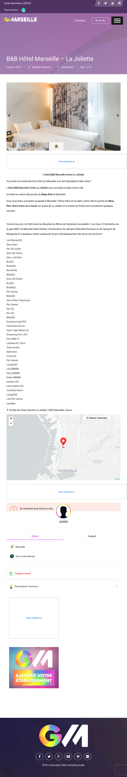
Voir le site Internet (25, 556)
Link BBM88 (12, 369)
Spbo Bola (11, 351)
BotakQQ (11, 266)
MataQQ (10, 274)
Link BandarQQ (14, 240)
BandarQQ (11, 270)
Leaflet (117, 479)
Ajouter (100, 20)
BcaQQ (10, 261)
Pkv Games (12, 291)
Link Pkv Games (14, 399)
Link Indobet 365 (15, 386)
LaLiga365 (11, 364)
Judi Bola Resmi (14, 390)
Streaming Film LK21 (17, 334)
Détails (35, 536)
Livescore (11, 356)
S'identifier (80, 20)
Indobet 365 (12, 381)
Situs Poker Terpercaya (18, 300)
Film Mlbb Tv (13, 339)
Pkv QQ (10, 309)
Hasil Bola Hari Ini (15, 326)
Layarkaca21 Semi (15, 343)
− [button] (11, 423)
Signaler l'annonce (39, 67)
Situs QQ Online (14, 253)
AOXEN (63, 521)
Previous (11, 115)
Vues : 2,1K (85, 67)
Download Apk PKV (16, 321)
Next (115, 115)
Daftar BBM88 (13, 377)
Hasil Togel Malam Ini (17, 330)
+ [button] (11, 418)
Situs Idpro (12, 244)
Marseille (20, 547)
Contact (92, 536)
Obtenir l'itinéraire (96, 418)
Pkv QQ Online (13, 249)
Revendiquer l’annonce (63, 586)
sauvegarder (65, 67)
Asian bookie (13, 347)
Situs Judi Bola (14, 257)
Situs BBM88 (13, 373)
